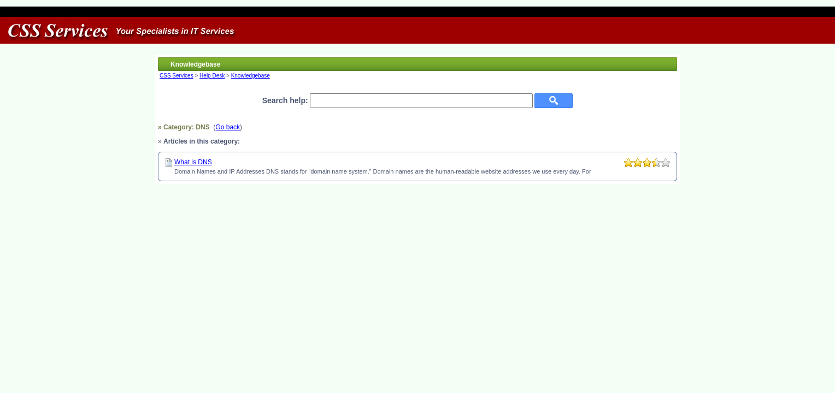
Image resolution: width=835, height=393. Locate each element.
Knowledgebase (250, 76)
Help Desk (212, 76)
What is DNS (193, 162)
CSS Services (176, 76)
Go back (227, 127)
